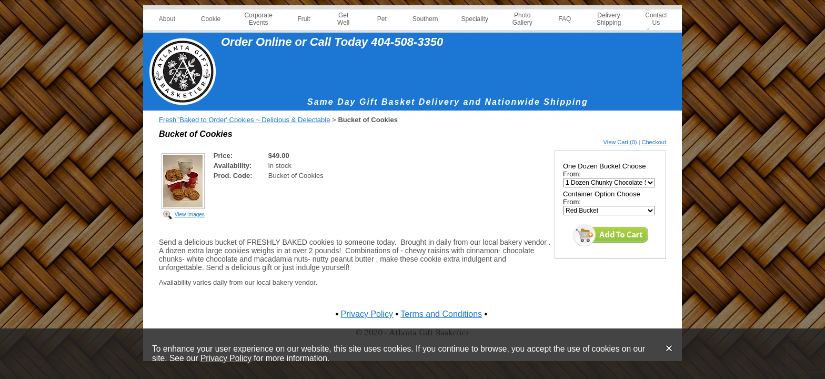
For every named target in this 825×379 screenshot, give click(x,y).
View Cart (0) (620, 142)
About (167, 19)
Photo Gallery (522, 19)
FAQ (564, 19)
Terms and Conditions (441, 314)
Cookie (210, 19)
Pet (382, 19)
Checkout (654, 142)
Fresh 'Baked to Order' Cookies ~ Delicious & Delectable (244, 120)
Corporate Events (259, 19)
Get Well (343, 19)
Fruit (303, 19)
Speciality (474, 19)
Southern (425, 19)
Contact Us (656, 19)
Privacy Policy (225, 358)
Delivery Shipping (609, 19)
